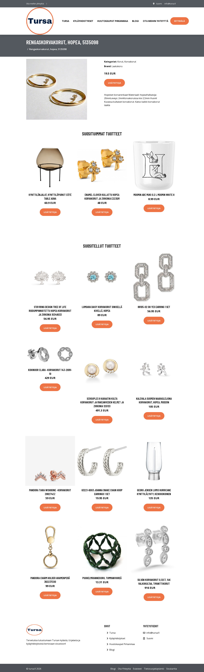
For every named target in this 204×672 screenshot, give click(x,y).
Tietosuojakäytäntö (154, 668)
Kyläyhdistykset (83, 21)
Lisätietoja (114, 82)
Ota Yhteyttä (124, 668)
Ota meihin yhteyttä (155, 21)
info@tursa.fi (170, 3)
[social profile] (46, 3)
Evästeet (137, 668)
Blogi (135, 21)
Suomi (159, 3)
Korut (120, 61)
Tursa (65, 21)
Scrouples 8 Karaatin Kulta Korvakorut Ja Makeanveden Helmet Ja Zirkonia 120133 (102, 402)
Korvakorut (130, 61)
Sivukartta (171, 668)
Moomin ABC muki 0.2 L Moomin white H (153, 194)
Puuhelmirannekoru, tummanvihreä (102, 578)
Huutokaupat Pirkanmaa (112, 21)
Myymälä (179, 21)
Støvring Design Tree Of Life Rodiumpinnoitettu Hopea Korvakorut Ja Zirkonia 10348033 (50, 310)
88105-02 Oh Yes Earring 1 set (154, 307)
